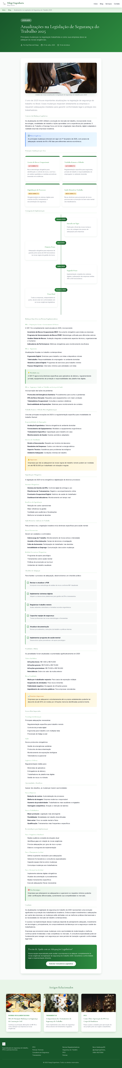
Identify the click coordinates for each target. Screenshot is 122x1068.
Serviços (108, 4)
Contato (117, 4)
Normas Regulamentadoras (71, 1047)
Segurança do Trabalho (70, 1050)
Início (96, 4)
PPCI (64, 1052)
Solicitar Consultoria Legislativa (61, 964)
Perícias (65, 1055)
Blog (101, 4)
